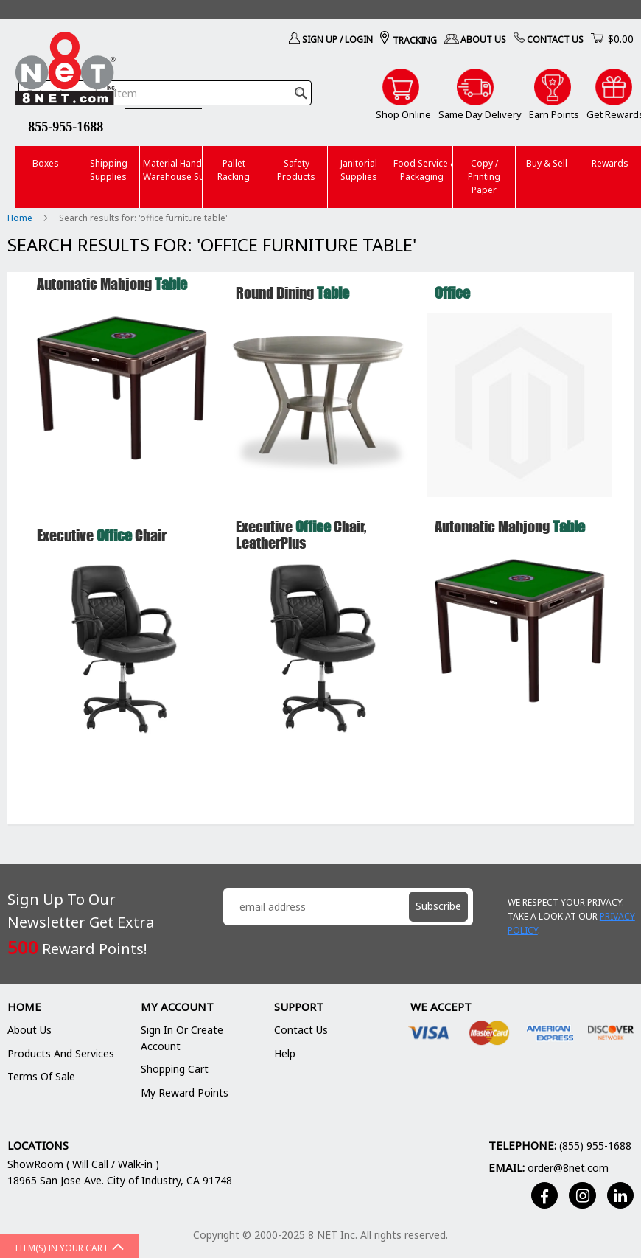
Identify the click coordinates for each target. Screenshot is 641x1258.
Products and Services (60, 1053)
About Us (483, 39)
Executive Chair (102, 535)
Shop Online (403, 114)
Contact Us (555, 39)
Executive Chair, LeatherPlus (301, 534)
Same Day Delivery (480, 114)
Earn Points (554, 114)
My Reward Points (184, 1092)
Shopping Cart (175, 1069)
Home (21, 218)
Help (284, 1053)
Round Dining (292, 292)
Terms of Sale (41, 1076)
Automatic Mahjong (112, 283)
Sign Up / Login (337, 39)
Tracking (415, 40)
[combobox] (165, 92)
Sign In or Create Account (182, 1038)
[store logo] (65, 71)
